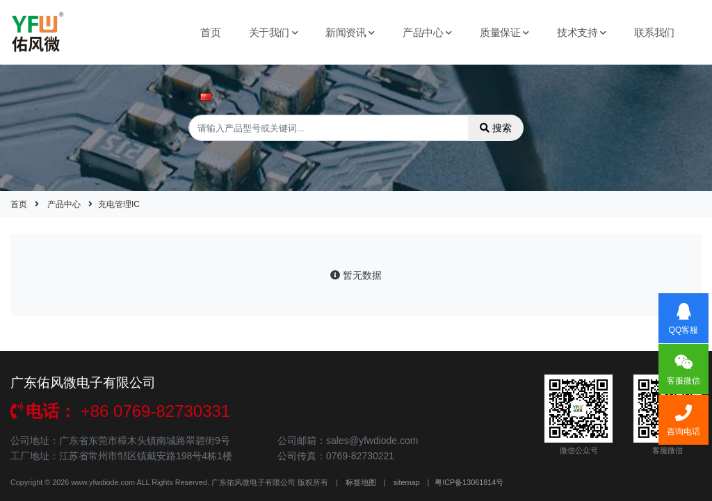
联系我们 (654, 32)
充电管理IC (119, 204)
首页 (210, 32)
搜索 (496, 127)
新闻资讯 (350, 32)
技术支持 (581, 32)
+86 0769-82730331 (120, 411)
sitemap (407, 482)
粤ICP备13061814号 (469, 482)
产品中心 (427, 32)
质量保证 (504, 32)
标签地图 (361, 482)
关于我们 (273, 32)
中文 (221, 96)
